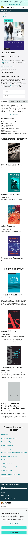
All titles (5, 16)
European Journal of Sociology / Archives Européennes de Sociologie (13, 406)
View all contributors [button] (6, 66)
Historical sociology (6, 442)
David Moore (4, 62)
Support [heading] (3, 489)
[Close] (26, 511)
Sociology (4, 13)
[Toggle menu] (26, 7)
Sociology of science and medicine (10, 474)
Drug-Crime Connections (12, 165)
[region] (14, 522)
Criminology (4, 434)
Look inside (8, 20)
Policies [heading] (3, 492)
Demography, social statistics (9, 438)
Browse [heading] (3, 487)
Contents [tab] (12, 101)
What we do (3, 506)
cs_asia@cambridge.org (14, 4)
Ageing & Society (8, 331)
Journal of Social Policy (11, 295)
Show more (15, 114)
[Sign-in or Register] (20, 7)
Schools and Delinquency (12, 258)
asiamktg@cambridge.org (12, 85)
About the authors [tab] (22, 101)
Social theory (4, 459)
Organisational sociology (7, 445)
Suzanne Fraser (5, 60)
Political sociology (6, 449)
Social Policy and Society (12, 367)
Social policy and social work (9, 456)
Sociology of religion (6, 470)
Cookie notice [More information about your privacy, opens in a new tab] (8, 520)
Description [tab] (4, 101)
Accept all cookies (14, 532)
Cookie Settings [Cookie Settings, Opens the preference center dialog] (14, 523)
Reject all (14, 528)
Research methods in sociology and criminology (14, 452)
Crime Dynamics (8, 226)
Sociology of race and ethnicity (9, 467)
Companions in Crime (10, 194)
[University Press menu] (26, 10)
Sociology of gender (6, 463)
